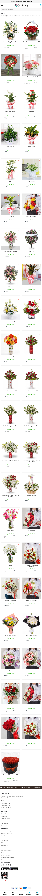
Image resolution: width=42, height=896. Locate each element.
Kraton (31, 286)
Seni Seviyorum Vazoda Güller (31, 356)
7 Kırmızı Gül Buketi (11, 705)
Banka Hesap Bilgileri (6, 855)
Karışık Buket (10, 670)
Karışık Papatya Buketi (10, 635)
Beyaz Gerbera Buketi (31, 635)
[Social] (1, 807)
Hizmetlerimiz (4, 816)
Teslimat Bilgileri (5, 821)
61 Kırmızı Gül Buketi (10, 740)
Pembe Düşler (10, 530)
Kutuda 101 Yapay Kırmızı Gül (10, 774)
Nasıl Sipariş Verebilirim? (6, 850)
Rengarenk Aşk (10, 356)
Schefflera (10, 181)
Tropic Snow (10, 216)
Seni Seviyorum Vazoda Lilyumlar (10, 460)
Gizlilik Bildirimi (4, 845)
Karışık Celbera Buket (31, 600)
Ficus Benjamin (10, 146)
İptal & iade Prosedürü (6, 833)
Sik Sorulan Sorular (5, 825)
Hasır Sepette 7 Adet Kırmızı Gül (31, 41)
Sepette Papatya (31, 495)
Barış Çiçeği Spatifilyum (10, 111)
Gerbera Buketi (31, 530)
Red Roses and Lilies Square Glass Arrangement (31, 322)
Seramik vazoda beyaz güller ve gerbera (11, 322)
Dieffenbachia (31, 181)
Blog (2, 860)
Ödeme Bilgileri (4, 823)
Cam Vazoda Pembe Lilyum (10, 251)
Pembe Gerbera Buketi (31, 670)
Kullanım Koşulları (5, 842)
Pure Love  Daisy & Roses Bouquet (31, 566)
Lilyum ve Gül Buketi (10, 600)
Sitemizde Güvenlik (5, 818)
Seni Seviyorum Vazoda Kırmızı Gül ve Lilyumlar (31, 461)
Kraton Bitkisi (31, 146)
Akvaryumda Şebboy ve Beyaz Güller (10, 42)
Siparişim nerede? (5, 852)
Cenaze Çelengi (10, 76)
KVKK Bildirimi (4, 838)
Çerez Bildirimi (4, 840)
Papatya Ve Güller (31, 740)
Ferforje (31, 251)
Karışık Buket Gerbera (31, 216)
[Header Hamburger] (2, 5)
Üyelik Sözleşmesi (5, 835)
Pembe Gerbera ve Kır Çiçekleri (32, 76)
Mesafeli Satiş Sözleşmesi (7, 831)
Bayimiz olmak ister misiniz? (7, 857)
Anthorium (31, 111)
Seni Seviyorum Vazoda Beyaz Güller (10, 426)
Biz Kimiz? (3, 814)
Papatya (10, 565)
